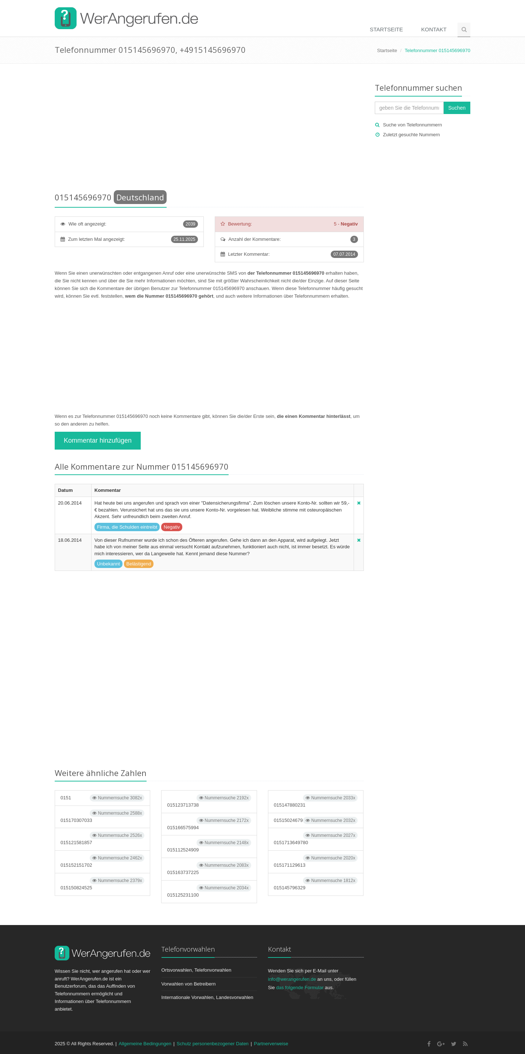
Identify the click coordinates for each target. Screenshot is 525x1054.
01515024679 (316, 820)
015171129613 (316, 861)
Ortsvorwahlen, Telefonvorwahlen (197, 970)
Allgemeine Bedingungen (144, 1043)
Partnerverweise (271, 1043)
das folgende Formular (299, 987)
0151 (102, 798)
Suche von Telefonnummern (412, 125)
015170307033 (102, 816)
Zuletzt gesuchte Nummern (411, 134)
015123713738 (209, 801)
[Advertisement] (209, 129)
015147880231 (316, 801)
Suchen (457, 108)
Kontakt (434, 29)
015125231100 (209, 891)
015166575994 (209, 823)
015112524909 (209, 846)
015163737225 (209, 868)
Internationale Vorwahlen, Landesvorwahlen (207, 997)
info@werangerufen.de (292, 979)
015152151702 (102, 861)
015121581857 (102, 838)
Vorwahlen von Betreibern (189, 984)
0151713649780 (316, 838)
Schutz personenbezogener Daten (213, 1043)
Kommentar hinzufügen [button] (98, 440)
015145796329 (316, 883)
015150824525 (102, 883)
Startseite (386, 29)
